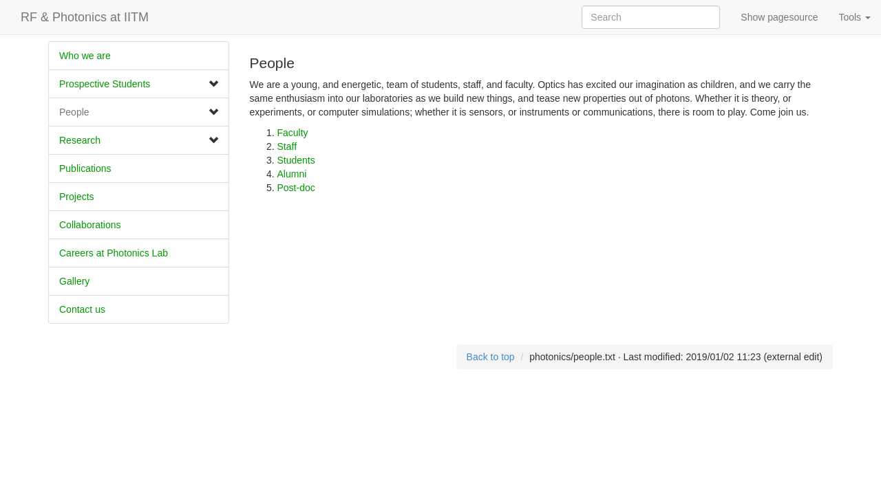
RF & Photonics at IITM (85, 17)
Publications (85, 168)
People (74, 112)
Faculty (292, 132)
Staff (287, 146)
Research (79, 140)
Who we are (85, 55)
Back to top (491, 356)
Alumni (292, 173)
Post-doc (296, 187)
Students (296, 160)
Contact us (82, 309)
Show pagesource (779, 17)
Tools (854, 17)
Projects (76, 196)
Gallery (74, 281)
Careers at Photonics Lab (113, 253)
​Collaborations (90, 224)
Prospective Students (104, 83)
